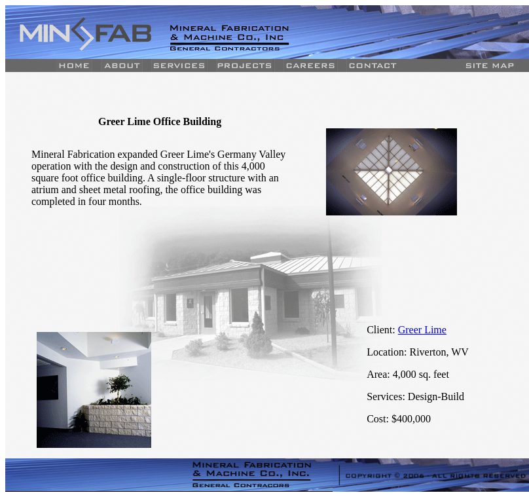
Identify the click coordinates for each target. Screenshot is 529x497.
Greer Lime (422, 329)
